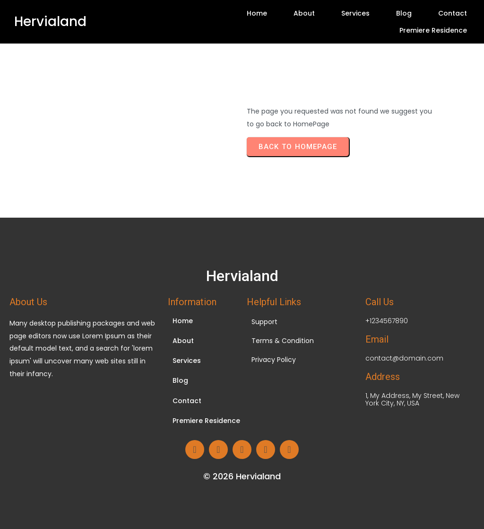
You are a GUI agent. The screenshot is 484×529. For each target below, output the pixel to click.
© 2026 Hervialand (242, 476)
